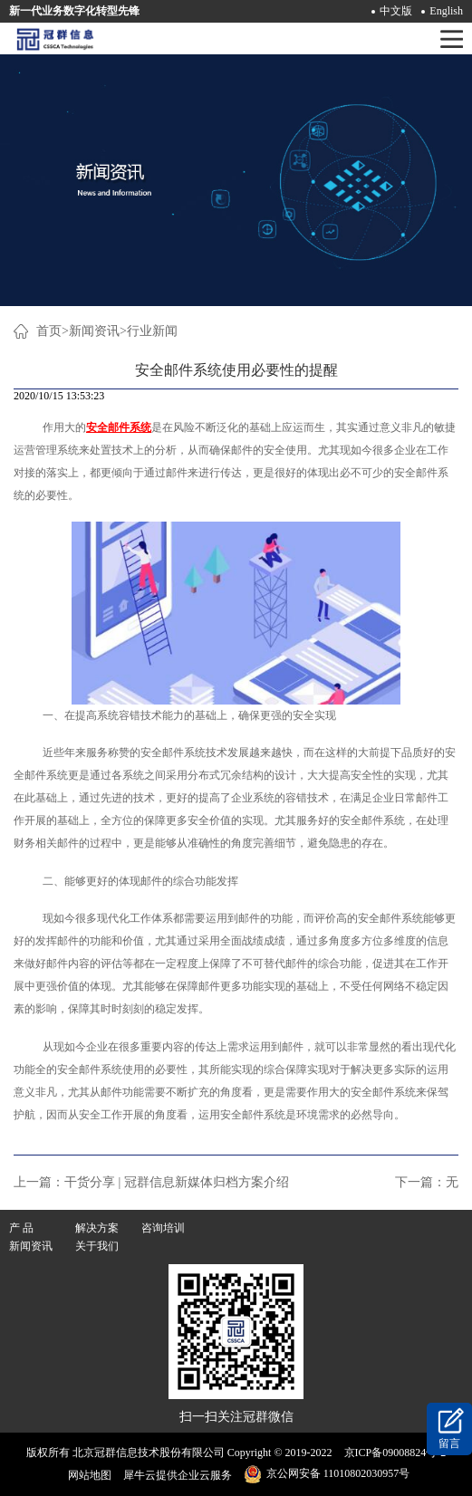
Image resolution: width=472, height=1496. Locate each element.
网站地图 (87, 1475)
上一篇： (151, 1182)
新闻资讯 (94, 331)
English (446, 11)
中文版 (396, 11)
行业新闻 (152, 331)
